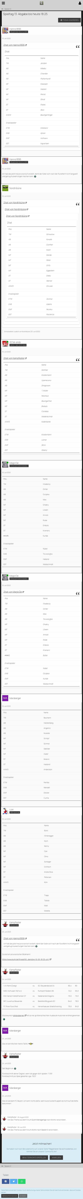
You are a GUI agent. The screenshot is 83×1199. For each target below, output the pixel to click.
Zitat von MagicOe (12, 591)
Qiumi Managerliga (39, 1120)
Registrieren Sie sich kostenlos (61, 1149)
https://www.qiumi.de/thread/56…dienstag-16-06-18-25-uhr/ (25, 959)
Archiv (53, 1120)
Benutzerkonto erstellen (34, 1157)
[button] (3, 3)
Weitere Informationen (9, 1196)
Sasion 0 (44, 1130)
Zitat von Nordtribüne (14, 202)
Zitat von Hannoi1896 (14, 44)
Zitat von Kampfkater (13, 358)
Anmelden (56, 1157)
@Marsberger (18, 1015)
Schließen (23, 1196)
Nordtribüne (26, 331)
